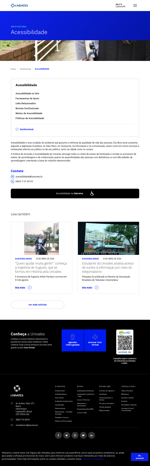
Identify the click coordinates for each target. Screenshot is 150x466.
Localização (59, 405)
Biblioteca (125, 394)
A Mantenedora (60, 394)
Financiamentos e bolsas (106, 399)
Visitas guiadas (105, 407)
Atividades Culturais (129, 405)
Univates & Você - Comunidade (128, 409)
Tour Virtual (59, 398)
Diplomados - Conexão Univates (63, 413)
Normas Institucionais (27, 108)
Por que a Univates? (106, 403)
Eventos (124, 401)
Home (13, 69)
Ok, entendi (140, 457)
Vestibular (103, 394)
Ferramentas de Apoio (27, 98)
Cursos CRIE (82, 413)
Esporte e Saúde (127, 398)
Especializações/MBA (85, 409)
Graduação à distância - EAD (85, 395)
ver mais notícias (37, 304)
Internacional (60, 408)
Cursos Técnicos (83, 400)
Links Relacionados (26, 103)
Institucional (25, 69)
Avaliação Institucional (64, 401)
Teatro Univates (127, 391)
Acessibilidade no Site (27, 93)
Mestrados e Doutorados (81, 404)
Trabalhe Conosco (62, 417)
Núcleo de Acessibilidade (29, 113)
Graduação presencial (85, 391)
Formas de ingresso (106, 391)
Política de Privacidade (92, 459)
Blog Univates (104, 410)
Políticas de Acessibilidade (30, 118)
